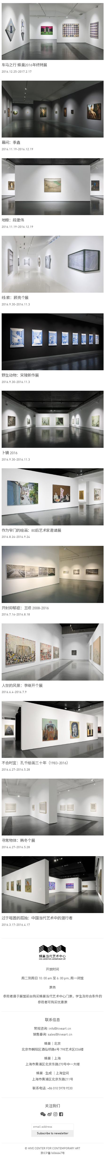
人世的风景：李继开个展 (22, 686)
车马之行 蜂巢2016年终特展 (24, 65)
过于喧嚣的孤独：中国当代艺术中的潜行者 (37, 918)
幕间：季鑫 (11, 143)
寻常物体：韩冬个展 (18, 841)
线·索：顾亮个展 (15, 298)
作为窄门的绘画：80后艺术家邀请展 (31, 531)
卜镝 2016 (9, 453)
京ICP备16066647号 (52, 1153)
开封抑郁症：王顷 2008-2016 (25, 608)
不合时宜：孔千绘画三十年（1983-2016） (36, 763)
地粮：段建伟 (13, 220)
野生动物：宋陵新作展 (20, 376)
